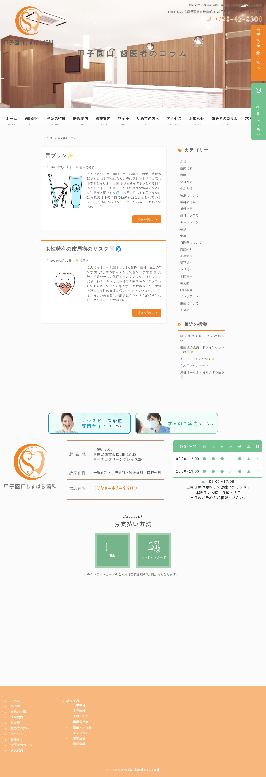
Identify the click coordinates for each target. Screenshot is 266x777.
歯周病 (84, 260)
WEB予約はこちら (258, 48)
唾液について (189, 195)
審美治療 (79, 738)
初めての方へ (20, 728)
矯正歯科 (186, 262)
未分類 (185, 310)
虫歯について (189, 303)
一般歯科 (79, 705)
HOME (48, 138)
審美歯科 (186, 256)
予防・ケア (81, 716)
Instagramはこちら (258, 110)
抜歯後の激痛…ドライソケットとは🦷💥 (202, 350)
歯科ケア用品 (189, 215)
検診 (183, 229)
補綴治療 (186, 208)
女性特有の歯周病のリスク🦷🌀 (84, 249)
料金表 (15, 722)
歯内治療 (186, 168)
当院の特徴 (18, 711)
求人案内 (17, 750)
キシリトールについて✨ (197, 358)
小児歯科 (186, 269)
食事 (183, 235)
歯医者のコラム (21, 745)
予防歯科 (186, 276)
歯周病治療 (81, 721)
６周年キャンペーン (194, 365)
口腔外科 (186, 249)
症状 (183, 161)
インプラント (189, 296)
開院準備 (186, 289)
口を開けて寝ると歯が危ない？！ (202, 338)
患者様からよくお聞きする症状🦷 (202, 375)
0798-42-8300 (238, 19)
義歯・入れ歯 (82, 727)
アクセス (17, 733)
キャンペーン (189, 222)
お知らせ (17, 739)
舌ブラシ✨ (59, 155)
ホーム (15, 700)
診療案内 (72, 700)
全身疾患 (186, 182)
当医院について (191, 242)
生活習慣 (186, 188)
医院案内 (17, 717)
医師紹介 (17, 706)
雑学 (183, 175)
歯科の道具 (87, 167)
